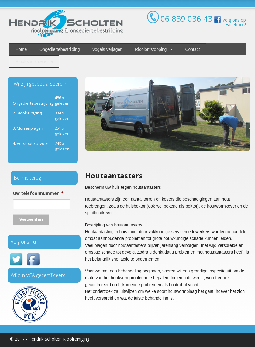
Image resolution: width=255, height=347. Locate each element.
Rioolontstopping (151, 49)
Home (21, 49)
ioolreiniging (27, 113)
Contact (192, 49)
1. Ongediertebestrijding (33, 100)
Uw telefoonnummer (38, 193)
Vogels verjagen (107, 49)
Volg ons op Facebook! (229, 22)
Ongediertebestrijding (59, 49)
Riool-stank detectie (34, 61)
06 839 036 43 (186, 18)
